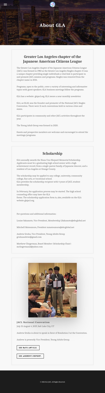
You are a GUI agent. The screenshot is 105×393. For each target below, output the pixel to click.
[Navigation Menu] (5, 4)
